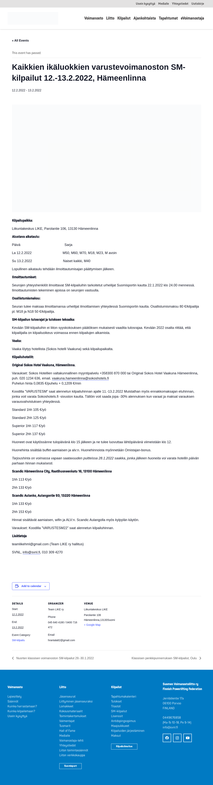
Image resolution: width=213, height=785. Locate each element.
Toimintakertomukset (72, 716)
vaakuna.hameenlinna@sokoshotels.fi (80, 378)
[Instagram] (177, 738)
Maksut (116, 736)
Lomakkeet (66, 706)
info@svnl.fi (31, 552)
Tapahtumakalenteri (123, 697)
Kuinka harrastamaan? (22, 706)
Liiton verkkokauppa (72, 755)
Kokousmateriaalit (71, 711)
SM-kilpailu (18, 640)
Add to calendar (31, 586)
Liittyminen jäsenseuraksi (76, 701)
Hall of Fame (67, 731)
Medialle (64, 736)
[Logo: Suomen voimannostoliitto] (34, 18)
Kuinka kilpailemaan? (21, 711)
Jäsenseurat (67, 697)
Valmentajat (67, 721)
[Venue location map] (140, 622)
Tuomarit (64, 726)
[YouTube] (187, 738)
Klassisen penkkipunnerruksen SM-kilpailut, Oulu (164, 658)
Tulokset (116, 701)
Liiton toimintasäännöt (73, 750)
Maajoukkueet (120, 726)
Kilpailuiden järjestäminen (128, 731)
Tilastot (115, 706)
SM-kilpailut (119, 711)
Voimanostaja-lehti (71, 741)
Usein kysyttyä (17, 716)
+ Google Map (92, 624)
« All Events (20, 40)
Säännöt (13, 701)
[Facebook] (167, 738)
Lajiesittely (15, 697)
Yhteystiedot (67, 745)
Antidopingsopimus (123, 721)
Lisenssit (117, 716)
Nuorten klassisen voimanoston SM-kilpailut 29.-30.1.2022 (55, 658)
